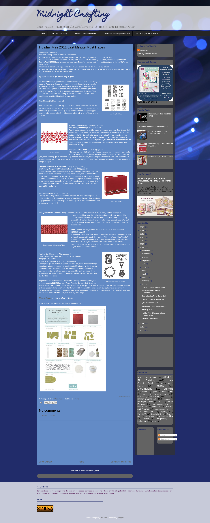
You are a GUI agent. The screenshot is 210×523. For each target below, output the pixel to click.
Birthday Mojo (45, 462)
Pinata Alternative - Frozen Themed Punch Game (158, 132)
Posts (161, 435)
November (146, 254)
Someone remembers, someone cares (153, 127)
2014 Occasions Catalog (147, 377)
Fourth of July (142, 397)
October (145, 257)
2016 (142, 234)
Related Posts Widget (124, 396)
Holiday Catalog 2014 (147, 399)
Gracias (167, 397)
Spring (164, 411)
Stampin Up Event (157, 414)
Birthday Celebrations (121, 462)
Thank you (149, 416)
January (145, 284)
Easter (163, 392)
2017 (142, 230)
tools (154, 421)
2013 (142, 244)
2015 (142, 237)
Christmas (168, 389)
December (146, 250)
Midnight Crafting (73, 15)
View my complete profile (147, 54)
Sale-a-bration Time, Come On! (154, 296)
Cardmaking (144, 388)
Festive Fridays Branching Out (153, 287)
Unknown (144, 50)
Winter (146, 419)
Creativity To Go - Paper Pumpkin (116, 33)
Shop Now (45, 298)
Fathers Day (146, 394)
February (146, 281)
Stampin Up (142, 414)
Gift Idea (154, 396)
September (146, 260)
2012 (142, 247)
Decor (144, 392)
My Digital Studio (145, 402)
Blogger (120, 518)
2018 (142, 227)
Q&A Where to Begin (150, 303)
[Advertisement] (85, 439)
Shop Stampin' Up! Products (146, 33)
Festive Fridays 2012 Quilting (153, 299)
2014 (142, 241)
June (144, 267)
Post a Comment (48, 415)
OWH (160, 402)
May (144, 271)
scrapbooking (162, 419)
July (144, 264)
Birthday (160, 386)
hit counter (39, 504)
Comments (163, 439)
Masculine (166, 399)
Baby (169, 383)
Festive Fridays (161, 394)
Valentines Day (166, 416)
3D (161, 383)
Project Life (142, 407)
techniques (142, 421)
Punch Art (156, 407)
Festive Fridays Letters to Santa (160, 156)
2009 (142, 330)
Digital (154, 392)
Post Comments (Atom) (90, 470)
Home (42, 33)
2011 (142, 324)
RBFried (103, 518)
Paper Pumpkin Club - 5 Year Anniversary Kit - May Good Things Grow (154, 180)
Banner (140, 386)
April (144, 274)
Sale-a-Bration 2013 (162, 409)
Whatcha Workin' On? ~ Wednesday (151, 292)
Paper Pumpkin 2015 (160, 404)
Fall (171, 391)
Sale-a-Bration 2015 (146, 412)
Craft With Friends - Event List (85, 33)
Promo (76, 399)
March (145, 277)
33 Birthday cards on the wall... (154, 306)
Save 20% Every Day (58, 33)
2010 (142, 327)
